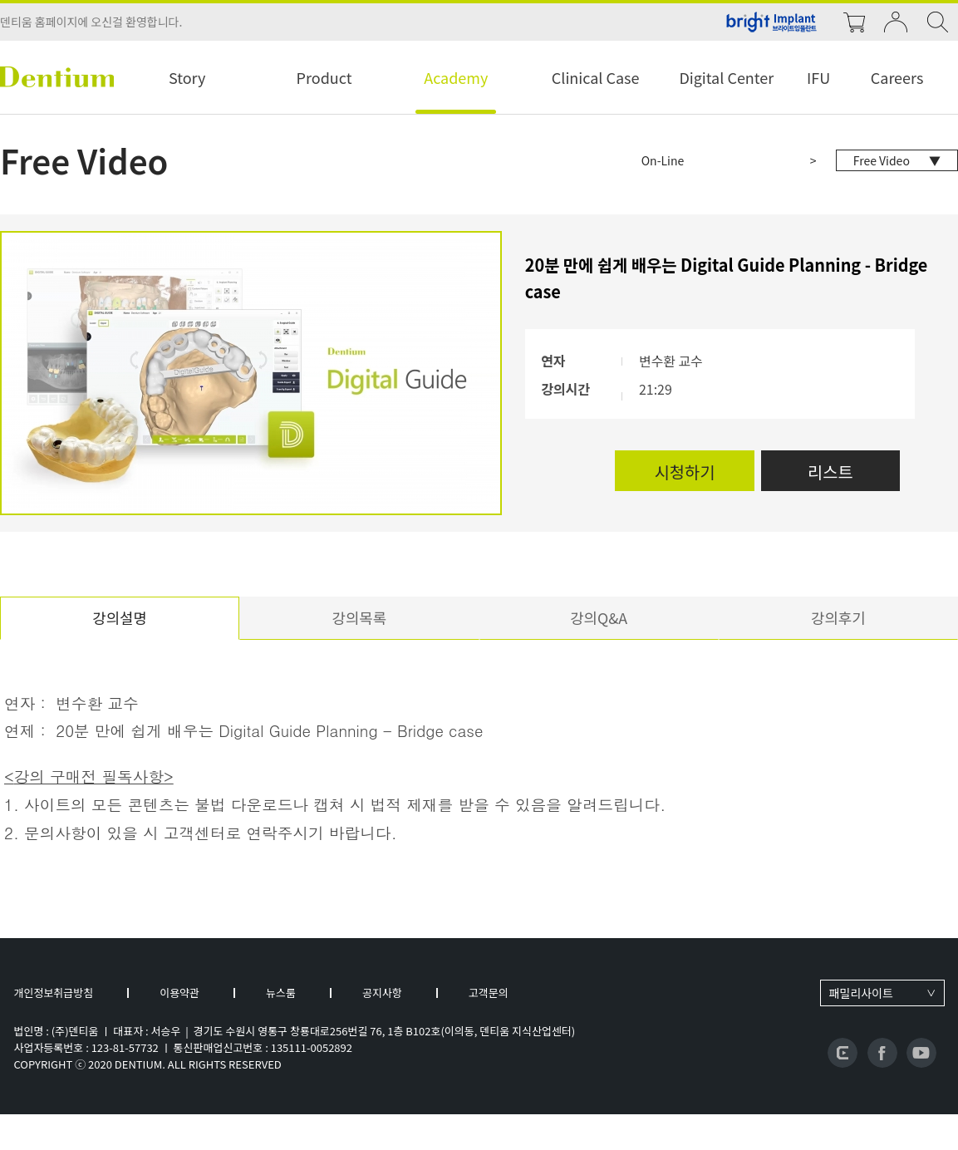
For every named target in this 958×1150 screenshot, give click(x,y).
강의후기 (838, 620)
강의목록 (359, 620)
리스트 (829, 472)
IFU (818, 77)
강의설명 (119, 620)
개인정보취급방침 (54, 995)
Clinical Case (596, 77)
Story (187, 77)
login (895, 22)
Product (324, 77)
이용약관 (179, 995)
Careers (897, 77)
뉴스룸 (281, 995)
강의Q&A (599, 620)
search (937, 22)
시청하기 (681, 472)
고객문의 (488, 995)
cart (854, 22)
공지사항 (382, 995)
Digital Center (726, 77)
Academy (456, 77)
